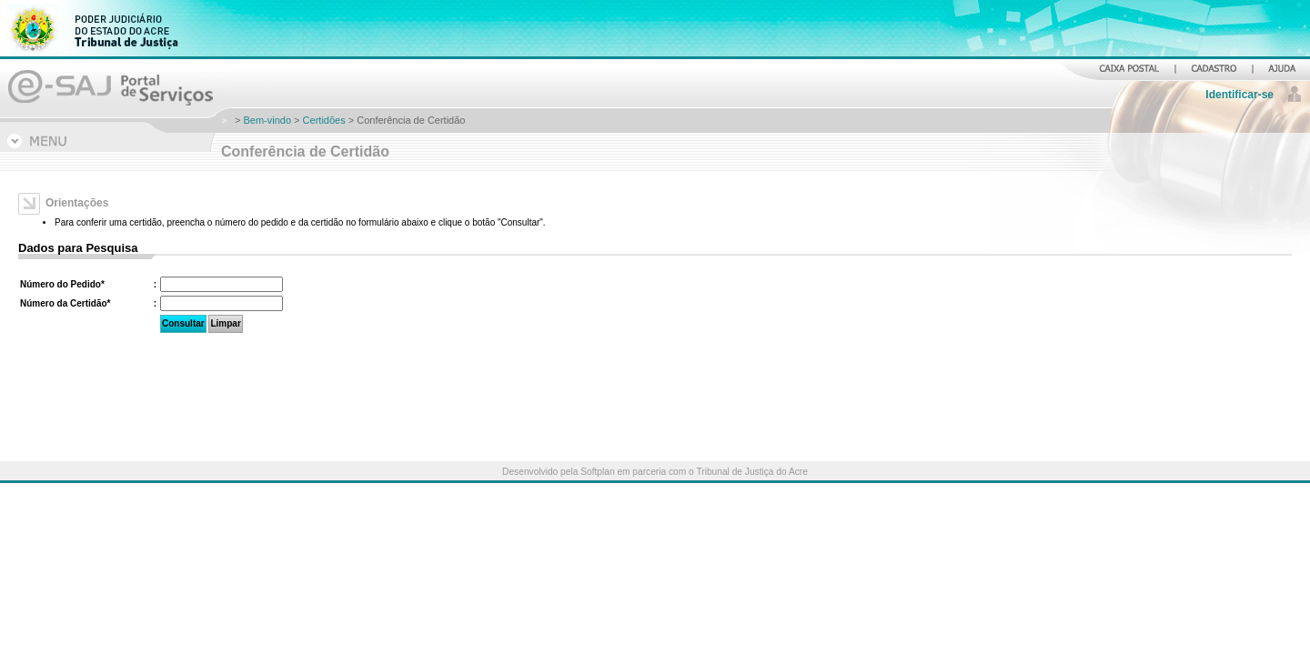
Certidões (324, 120)
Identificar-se (1239, 94)
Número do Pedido (62, 284)
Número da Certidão (65, 303)
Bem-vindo (267, 120)
